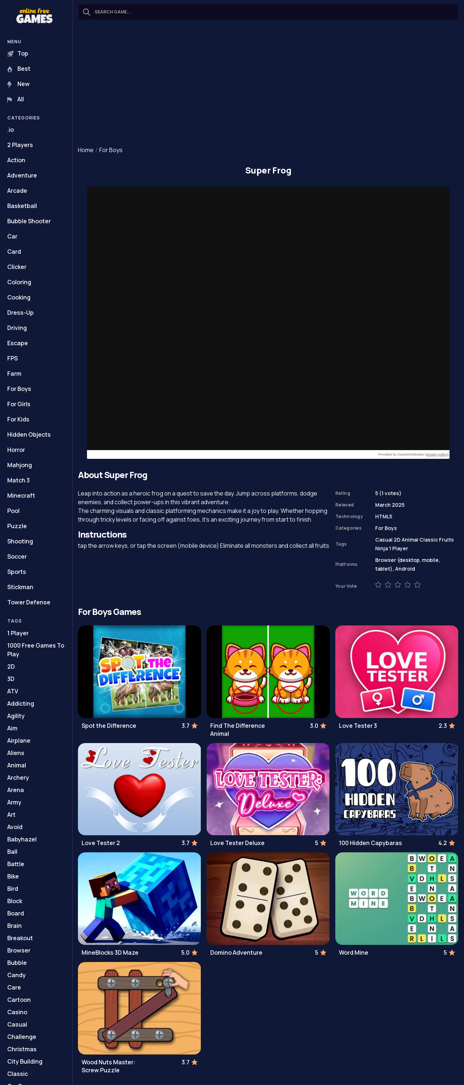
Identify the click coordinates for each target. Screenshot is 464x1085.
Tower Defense (28, 602)
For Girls (18, 404)
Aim (12, 728)
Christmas (22, 1049)
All (15, 99)
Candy (16, 975)
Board (15, 913)
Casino (17, 1012)
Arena (15, 790)
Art (11, 815)
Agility (16, 716)
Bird (12, 889)
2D (11, 666)
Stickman (20, 587)
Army (14, 802)
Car (12, 236)
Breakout (20, 938)
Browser (18, 950)
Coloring (19, 282)
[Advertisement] (268, 84)
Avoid (14, 827)
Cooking (18, 297)
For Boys (19, 389)
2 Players (20, 145)
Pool (13, 511)
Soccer (17, 556)
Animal (16, 765)
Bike (13, 876)
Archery (18, 778)
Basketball (22, 206)
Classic (17, 1074)
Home (86, 150)
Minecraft (21, 495)
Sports (16, 572)
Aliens (15, 753)
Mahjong (19, 465)
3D (10, 679)
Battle (15, 864)
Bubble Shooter (29, 221)
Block (14, 901)
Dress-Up (20, 313)
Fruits (446, 539)
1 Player (18, 633)
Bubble (17, 963)
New (18, 84)
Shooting (20, 541)
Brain (14, 926)
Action (16, 160)
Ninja (381, 548)
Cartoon (19, 1000)
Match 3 (18, 480)
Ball (12, 852)
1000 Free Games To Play (35, 649)
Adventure (22, 175)
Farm (14, 374)
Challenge (21, 1037)
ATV (12, 691)
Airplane (18, 741)
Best (18, 69)
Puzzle (17, 526)
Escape (17, 343)
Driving (17, 328)
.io (10, 130)
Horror (16, 450)
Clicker (16, 267)
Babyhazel (22, 839)
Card (14, 252)
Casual (17, 1024)
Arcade (17, 191)
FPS (12, 358)
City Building (24, 1061)
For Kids (18, 419)
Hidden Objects (29, 435)
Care (14, 987)
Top (17, 53)
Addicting (20, 703)
